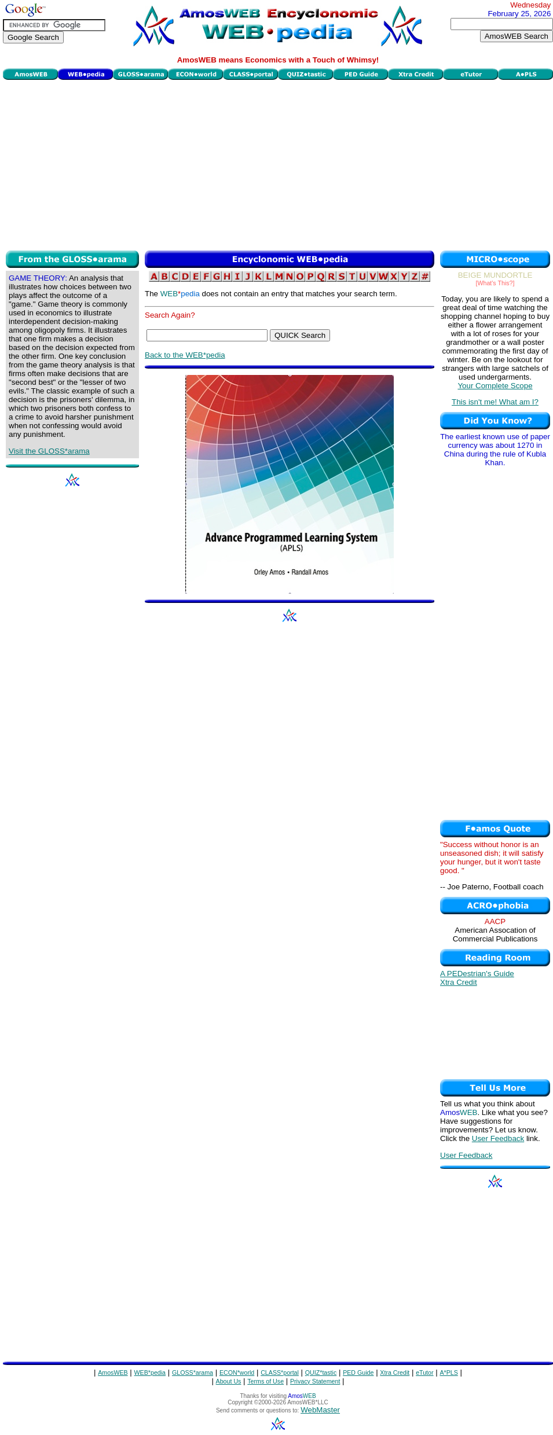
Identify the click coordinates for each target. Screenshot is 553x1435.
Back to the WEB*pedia (185, 355)
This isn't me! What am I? (495, 402)
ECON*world (236, 1372)
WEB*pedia (150, 1372)
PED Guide (358, 1372)
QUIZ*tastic (320, 1372)
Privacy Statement (315, 1381)
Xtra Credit (458, 982)
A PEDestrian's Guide (477, 973)
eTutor (424, 1372)
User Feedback (498, 1138)
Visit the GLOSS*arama (49, 451)
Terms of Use (265, 1381)
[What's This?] (495, 282)
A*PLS (448, 1372)
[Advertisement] (278, 164)
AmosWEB (113, 1372)
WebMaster (320, 1409)
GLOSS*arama (192, 1372)
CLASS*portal (280, 1372)
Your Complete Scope (494, 385)
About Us (228, 1381)
